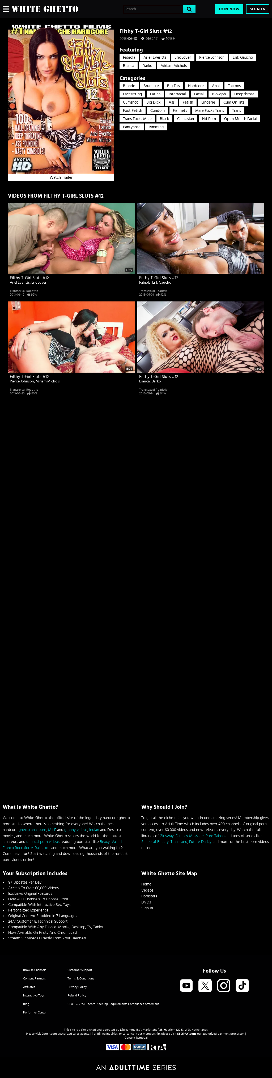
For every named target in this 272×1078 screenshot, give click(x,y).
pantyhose (132, 127)
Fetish (188, 102)
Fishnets (180, 111)
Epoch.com (49, 1033)
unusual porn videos (43, 842)
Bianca (128, 66)
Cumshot (130, 102)
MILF (52, 830)
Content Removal (136, 1037)
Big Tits (173, 86)
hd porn (209, 119)
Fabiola (129, 57)
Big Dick (153, 102)
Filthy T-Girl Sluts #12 (29, 278)
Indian (94, 830)
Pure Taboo (215, 836)
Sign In (258, 9)
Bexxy (105, 842)
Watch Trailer (61, 178)
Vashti (117, 842)
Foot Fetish (132, 111)
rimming (156, 127)
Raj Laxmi (42, 848)
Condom (157, 111)
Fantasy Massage (190, 836)
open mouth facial (240, 119)
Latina (155, 94)
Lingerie (208, 102)
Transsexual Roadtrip (24, 290)
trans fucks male (137, 119)
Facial (199, 94)
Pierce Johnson (211, 57)
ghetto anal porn (32, 830)
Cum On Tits (233, 102)
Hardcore (196, 86)
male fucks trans (209, 111)
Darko (147, 66)
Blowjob (219, 94)
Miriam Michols (173, 66)
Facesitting (132, 94)
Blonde (129, 86)
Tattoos (234, 86)
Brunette (151, 86)
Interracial (177, 94)
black (164, 119)
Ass (172, 102)
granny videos (75, 830)
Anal (216, 86)
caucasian (185, 119)
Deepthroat (244, 94)
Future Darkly (200, 842)
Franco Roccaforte (18, 848)
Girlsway (167, 836)
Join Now (229, 9)
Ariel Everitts (154, 57)
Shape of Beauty (155, 842)
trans (236, 111)
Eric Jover (183, 57)
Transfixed (179, 842)
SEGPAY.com (186, 1033)
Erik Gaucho (243, 57)
